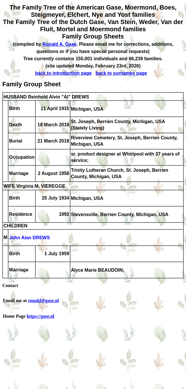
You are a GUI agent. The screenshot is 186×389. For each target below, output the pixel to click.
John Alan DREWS (29, 237)
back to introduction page (63, 73)
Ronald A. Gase (60, 44)
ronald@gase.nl (43, 300)
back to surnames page (121, 73)
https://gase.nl (40, 316)
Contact (10, 285)
